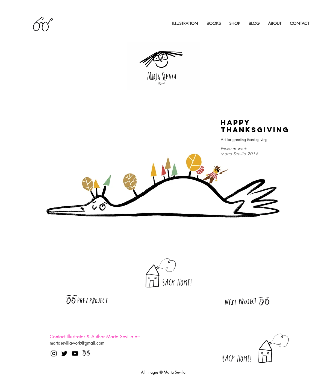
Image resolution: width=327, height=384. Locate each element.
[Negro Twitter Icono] (64, 353)
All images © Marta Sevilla (163, 372)
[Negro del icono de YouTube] (75, 353)
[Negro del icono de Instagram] (54, 353)
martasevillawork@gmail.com (77, 343)
